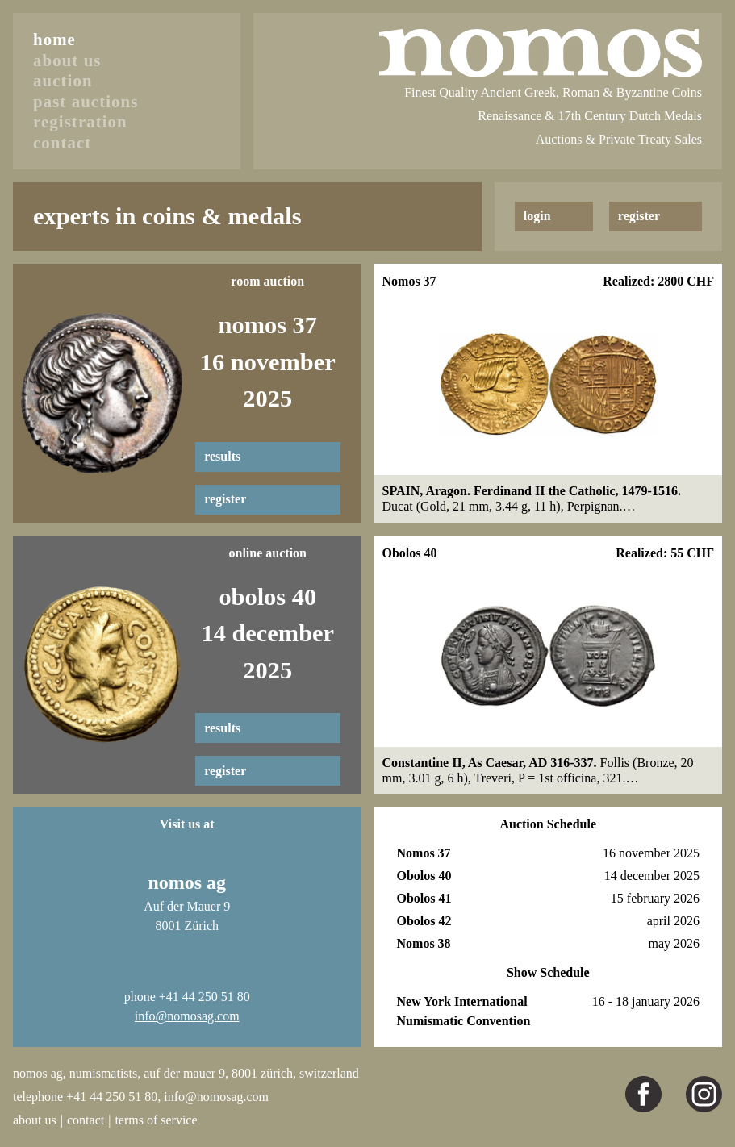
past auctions (85, 101)
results (222, 456)
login (537, 216)
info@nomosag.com (187, 1016)
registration (80, 121)
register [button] (639, 216)
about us (67, 60)
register (225, 499)
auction (63, 80)
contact (62, 142)
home (54, 39)
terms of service (156, 1120)
